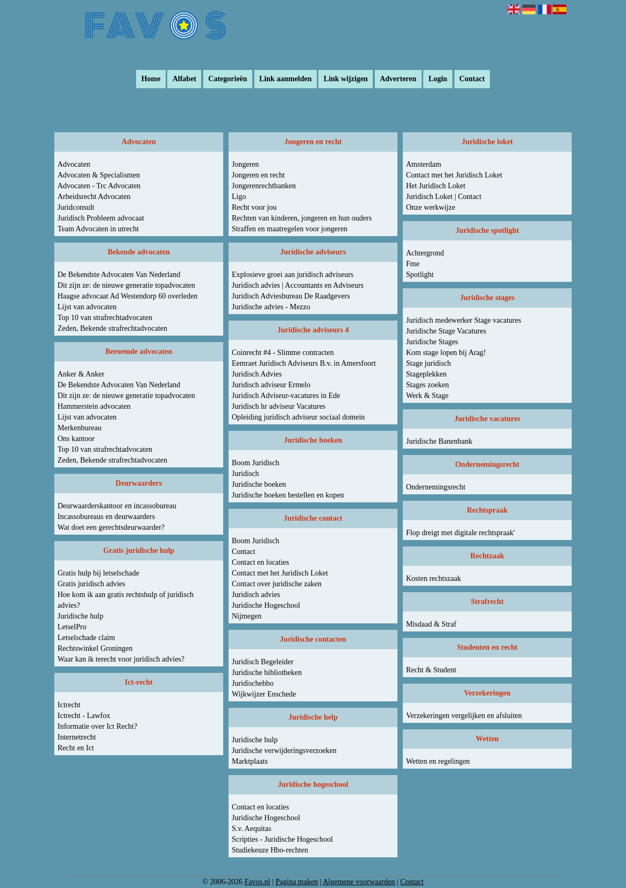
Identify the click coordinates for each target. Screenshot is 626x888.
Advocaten (74, 164)
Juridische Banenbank (439, 441)
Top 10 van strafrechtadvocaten (105, 318)
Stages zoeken (427, 385)
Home (151, 79)
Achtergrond (425, 253)
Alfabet (184, 79)
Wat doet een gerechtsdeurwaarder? (111, 527)
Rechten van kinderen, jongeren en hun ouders (302, 218)
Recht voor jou (254, 207)
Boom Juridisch (255, 463)
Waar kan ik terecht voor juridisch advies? (121, 659)
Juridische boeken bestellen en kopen (288, 495)
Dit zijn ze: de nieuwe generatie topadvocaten (126, 285)
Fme (412, 264)
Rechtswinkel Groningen (95, 648)
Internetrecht (77, 737)
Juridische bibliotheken (267, 673)
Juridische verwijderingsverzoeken (284, 751)
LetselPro (72, 627)
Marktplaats (250, 761)
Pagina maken (296, 882)
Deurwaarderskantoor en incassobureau (117, 506)
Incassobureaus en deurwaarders (106, 517)
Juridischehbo (253, 683)
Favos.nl (258, 882)
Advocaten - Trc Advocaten (99, 186)
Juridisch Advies (257, 374)
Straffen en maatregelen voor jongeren (289, 229)
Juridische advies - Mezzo (271, 307)
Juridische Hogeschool (266, 605)
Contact (472, 79)
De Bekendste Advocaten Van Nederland (119, 275)
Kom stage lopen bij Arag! (446, 353)
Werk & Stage (427, 396)
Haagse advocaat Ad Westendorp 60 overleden (127, 296)
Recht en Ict (76, 748)
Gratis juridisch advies (91, 584)
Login (438, 79)
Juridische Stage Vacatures (446, 331)
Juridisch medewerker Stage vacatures (463, 320)
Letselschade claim (86, 638)
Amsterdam (423, 164)
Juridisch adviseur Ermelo (271, 385)
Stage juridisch (428, 363)
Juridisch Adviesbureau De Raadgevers (291, 296)
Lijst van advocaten (87, 307)
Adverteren (398, 79)
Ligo (239, 197)
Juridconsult (76, 207)
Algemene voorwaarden (359, 882)
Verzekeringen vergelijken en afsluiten (464, 716)
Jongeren (245, 164)
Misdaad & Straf (431, 624)
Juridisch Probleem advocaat (101, 218)
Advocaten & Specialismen (99, 175)
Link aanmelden (285, 79)
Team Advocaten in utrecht (98, 229)
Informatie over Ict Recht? (97, 726)
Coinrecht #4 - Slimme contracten (283, 353)
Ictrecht (69, 705)
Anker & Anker (81, 374)
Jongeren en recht (258, 175)
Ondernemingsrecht (435, 487)
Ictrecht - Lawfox (84, 716)
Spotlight (419, 275)
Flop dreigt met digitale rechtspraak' (460, 533)
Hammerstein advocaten (94, 406)
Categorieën (227, 79)
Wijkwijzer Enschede (264, 694)
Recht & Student (431, 670)
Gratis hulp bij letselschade (98, 573)
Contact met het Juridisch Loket (280, 573)
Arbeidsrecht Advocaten (94, 197)
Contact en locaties (260, 562)
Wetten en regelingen (438, 761)
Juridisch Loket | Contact (443, 197)
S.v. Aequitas (251, 829)
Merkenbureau (80, 428)
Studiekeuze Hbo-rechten (270, 850)
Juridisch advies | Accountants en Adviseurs (298, 285)
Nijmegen (246, 616)
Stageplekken (426, 374)
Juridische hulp (80, 616)
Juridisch (245, 474)
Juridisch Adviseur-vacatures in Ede (286, 396)
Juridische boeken (259, 484)
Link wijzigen (346, 79)
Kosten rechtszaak (433, 578)
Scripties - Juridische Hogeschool (282, 839)
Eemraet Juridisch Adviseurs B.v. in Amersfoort (304, 363)
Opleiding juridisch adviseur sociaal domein (298, 417)
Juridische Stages (432, 342)
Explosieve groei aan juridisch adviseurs (292, 275)
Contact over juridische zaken (277, 584)
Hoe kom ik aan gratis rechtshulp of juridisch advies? (126, 600)
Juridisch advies (256, 595)
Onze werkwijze (430, 207)
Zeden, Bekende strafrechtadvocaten (112, 328)
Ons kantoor (76, 439)
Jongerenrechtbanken (264, 186)
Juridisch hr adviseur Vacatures (278, 406)
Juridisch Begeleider (263, 662)
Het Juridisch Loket (435, 186)
